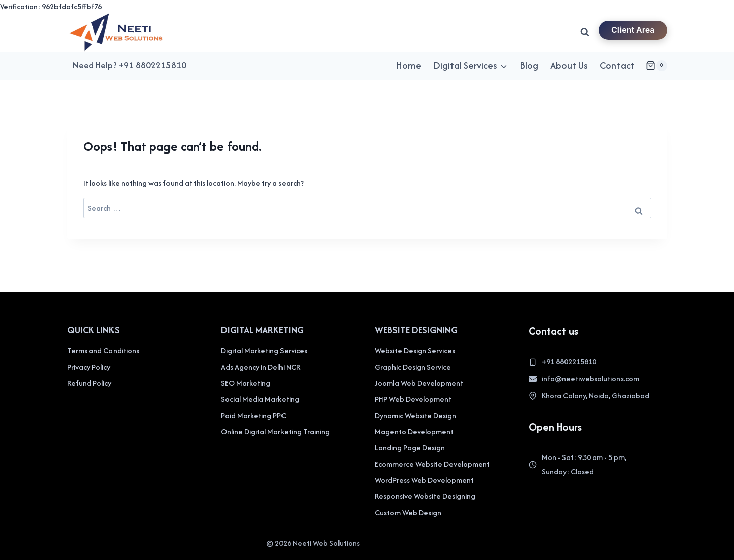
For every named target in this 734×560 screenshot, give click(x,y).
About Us (569, 65)
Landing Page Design (410, 447)
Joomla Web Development (419, 383)
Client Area (633, 30)
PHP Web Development (413, 399)
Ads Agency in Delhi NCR (260, 367)
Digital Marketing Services (264, 350)
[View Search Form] (585, 32)
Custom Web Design (408, 512)
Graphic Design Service (413, 367)
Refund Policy (89, 383)
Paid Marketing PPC (253, 415)
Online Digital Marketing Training (275, 431)
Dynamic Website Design (415, 415)
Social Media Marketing (260, 399)
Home (408, 65)
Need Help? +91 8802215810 (129, 65)
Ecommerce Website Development (432, 464)
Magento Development (414, 431)
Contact (617, 65)
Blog (529, 65)
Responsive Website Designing (425, 496)
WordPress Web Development (424, 480)
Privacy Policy (88, 367)
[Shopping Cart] (656, 65)
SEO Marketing (245, 383)
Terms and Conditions (103, 350)
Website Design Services (415, 350)
